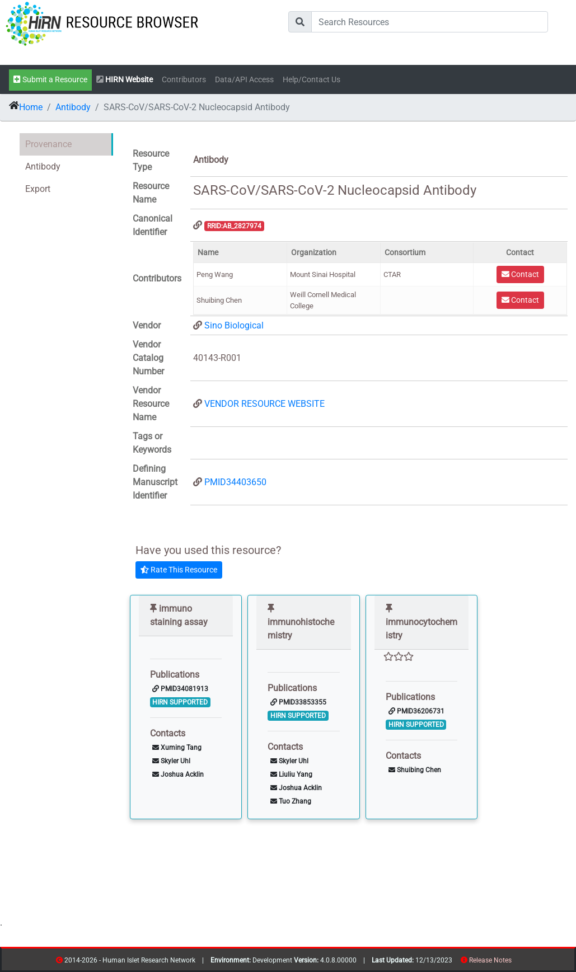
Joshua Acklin (178, 774)
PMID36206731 (416, 711)
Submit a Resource (50, 79)
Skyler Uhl (171, 761)
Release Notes (490, 960)
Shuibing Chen (414, 770)
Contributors (184, 79)
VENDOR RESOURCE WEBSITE (264, 403)
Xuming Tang (177, 748)
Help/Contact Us (311, 79)
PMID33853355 (298, 702)
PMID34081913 (180, 689)
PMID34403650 (235, 482)
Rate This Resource (179, 569)
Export (37, 189)
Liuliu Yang (291, 774)
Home (31, 107)
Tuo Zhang (290, 801)
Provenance (48, 144)
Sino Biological (234, 325)
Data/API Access (244, 79)
